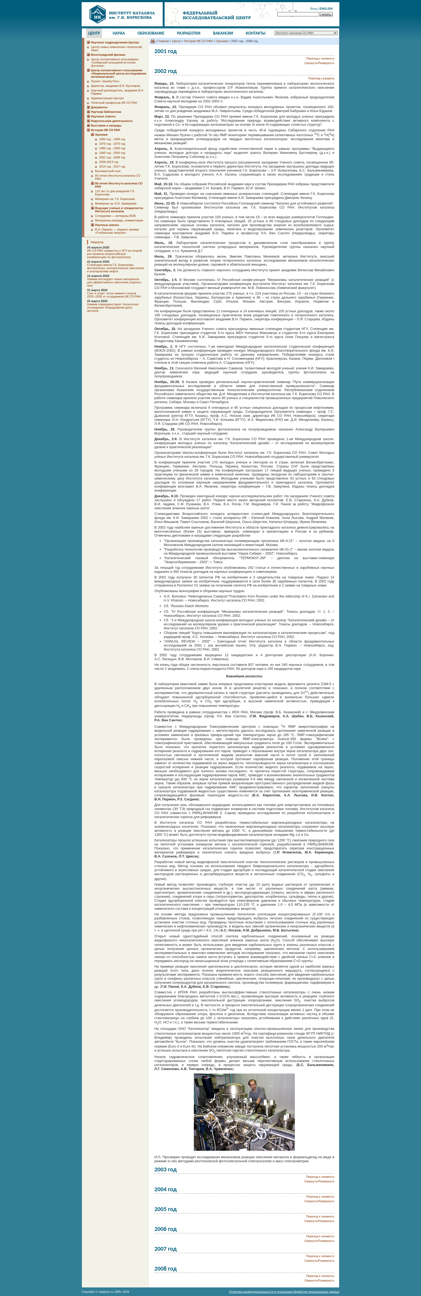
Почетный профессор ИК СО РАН (114, 102)
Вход (313, 8)
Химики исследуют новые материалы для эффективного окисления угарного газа (114, 282)
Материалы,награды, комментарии (119, 220)
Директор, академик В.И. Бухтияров (115, 85)
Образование (150, 33)
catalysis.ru (105, 1291)
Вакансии (223, 33)
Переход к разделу (321, 78)
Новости (97, 242)
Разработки (188, 33)
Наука (119, 33)
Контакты (256, 33)
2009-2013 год (108, 162)
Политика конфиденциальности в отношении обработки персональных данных (284, 1291)
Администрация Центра (107, 98)
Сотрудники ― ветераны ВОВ (115, 215)
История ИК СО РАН (198, 41)
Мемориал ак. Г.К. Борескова (115, 198)
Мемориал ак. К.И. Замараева (115, 203)
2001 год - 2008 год (112, 157)
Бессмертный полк (108, 171)
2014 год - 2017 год (112, 166)
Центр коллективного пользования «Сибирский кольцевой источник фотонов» (114, 62)
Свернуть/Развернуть (319, 63)
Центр (94, 33)
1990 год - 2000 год (112, 152)
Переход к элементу (320, 58)
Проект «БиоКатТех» (105, 81)
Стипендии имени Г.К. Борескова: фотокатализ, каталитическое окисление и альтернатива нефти (115, 268)
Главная (163, 41)
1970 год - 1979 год (112, 143)
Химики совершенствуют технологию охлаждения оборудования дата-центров (113, 307)
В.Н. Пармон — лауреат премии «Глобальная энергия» (117, 231)
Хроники (222, 41)
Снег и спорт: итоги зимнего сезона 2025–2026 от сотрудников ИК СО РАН (114, 295)
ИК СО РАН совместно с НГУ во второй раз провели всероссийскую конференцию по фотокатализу (114, 254)
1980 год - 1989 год (112, 148)
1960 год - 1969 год (112, 139)
